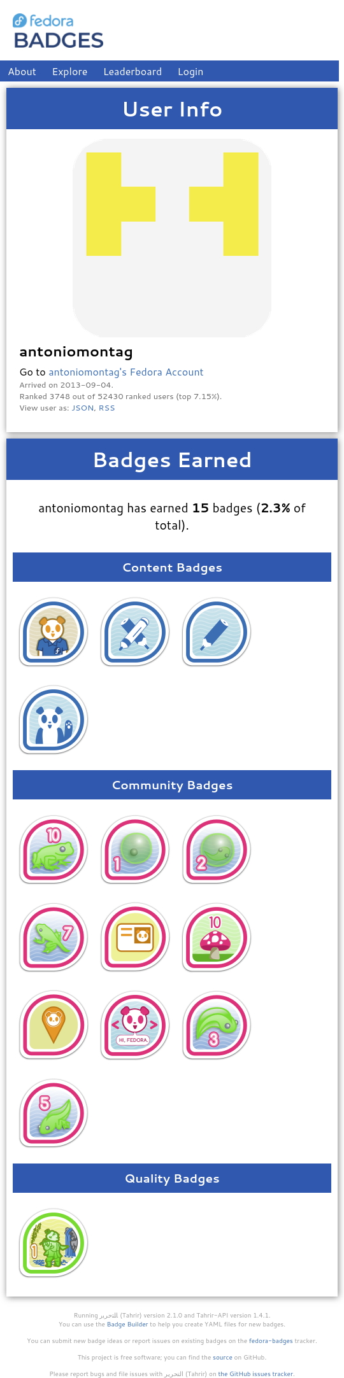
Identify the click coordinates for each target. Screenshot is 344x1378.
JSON (82, 407)
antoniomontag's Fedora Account (126, 371)
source (223, 1357)
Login (191, 71)
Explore (69, 71)
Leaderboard (132, 71)
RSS (107, 407)
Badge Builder (127, 1323)
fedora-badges (271, 1340)
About (22, 71)
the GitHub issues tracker (255, 1373)
